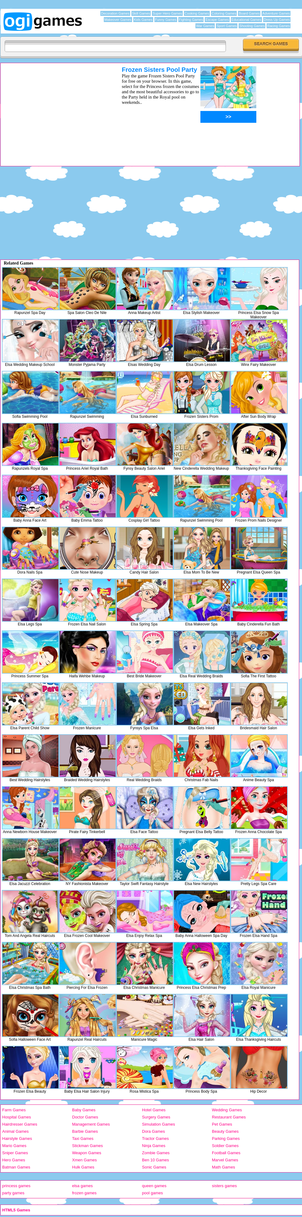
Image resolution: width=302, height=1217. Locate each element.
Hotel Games (154, 1110)
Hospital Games (16, 1117)
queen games (154, 1185)
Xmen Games (84, 1160)
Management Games (91, 1124)
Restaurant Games (229, 1117)
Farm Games (14, 1110)
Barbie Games (85, 1131)
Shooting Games (252, 26)
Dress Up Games (277, 19)
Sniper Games (15, 1152)
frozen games (84, 1193)
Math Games (223, 1167)
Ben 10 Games (155, 1160)
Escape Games (217, 19)
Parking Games (226, 1138)
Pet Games (222, 1124)
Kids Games (143, 19)
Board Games (249, 13)
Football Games (226, 1152)
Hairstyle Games (17, 1138)
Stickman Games (87, 1145)
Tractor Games (155, 1138)
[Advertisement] (53, 109)
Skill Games (141, 13)
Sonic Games (154, 1167)
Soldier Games (225, 1145)
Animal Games (15, 1131)
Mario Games (14, 1145)
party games (13, 1193)
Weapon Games (86, 1152)
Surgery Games (156, 1117)
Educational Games (246, 19)
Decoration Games (115, 13)
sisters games (224, 1185)
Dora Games (153, 1131)
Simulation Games (158, 1124)
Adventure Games (276, 13)
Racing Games (278, 26)
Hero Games (13, 1160)
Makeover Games (117, 19)
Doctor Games (85, 1117)
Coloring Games (224, 13)
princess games (16, 1185)
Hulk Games (83, 1167)
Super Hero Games (167, 13)
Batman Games (16, 1167)
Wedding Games (227, 1110)
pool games (152, 1193)
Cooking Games (197, 13)
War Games (205, 26)
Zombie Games (156, 1152)
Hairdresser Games (19, 1124)
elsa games (82, 1185)
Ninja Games (153, 1145)
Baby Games (83, 1110)
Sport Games (227, 26)
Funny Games (165, 19)
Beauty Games (225, 1131)
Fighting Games (191, 19)
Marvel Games (225, 1160)
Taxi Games (83, 1138)
